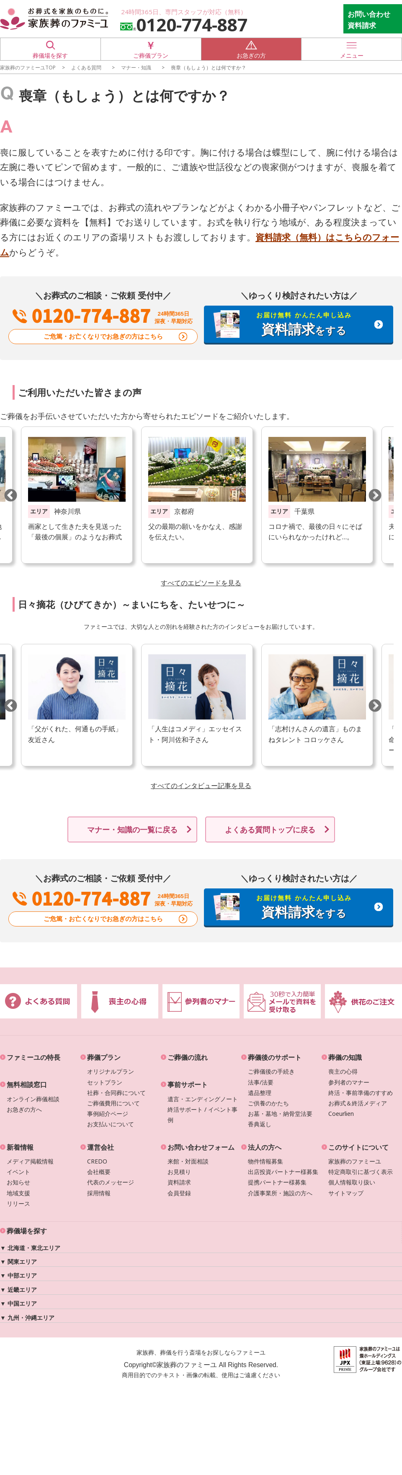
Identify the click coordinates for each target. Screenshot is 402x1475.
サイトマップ (345, 1193)
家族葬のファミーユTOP (28, 67)
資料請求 (179, 1182)
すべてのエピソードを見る (201, 582)
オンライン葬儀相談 (33, 1099)
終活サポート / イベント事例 (202, 1114)
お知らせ (18, 1182)
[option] (197, 495)
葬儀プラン (104, 1057)
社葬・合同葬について (116, 1093)
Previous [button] (10, 495)
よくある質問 (86, 67)
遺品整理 (259, 1093)
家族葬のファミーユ (354, 1161)
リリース (18, 1203)
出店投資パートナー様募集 (283, 1172)
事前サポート (188, 1084)
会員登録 (179, 1193)
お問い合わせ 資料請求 (369, 19)
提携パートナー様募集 (277, 1182)
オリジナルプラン (110, 1071)
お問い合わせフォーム (201, 1147)
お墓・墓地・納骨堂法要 (280, 1114)
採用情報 (99, 1193)
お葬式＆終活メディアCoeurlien (357, 1108)
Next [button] (374, 495)
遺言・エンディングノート (203, 1099)
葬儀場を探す (50, 48)
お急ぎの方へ (24, 1109)
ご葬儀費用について (113, 1103)
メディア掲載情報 (30, 1161)
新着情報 (20, 1147)
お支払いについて (110, 1124)
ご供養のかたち (268, 1103)
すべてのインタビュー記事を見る (201, 785)
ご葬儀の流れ (188, 1057)
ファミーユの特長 (33, 1057)
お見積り (179, 1172)
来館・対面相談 (188, 1161)
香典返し (259, 1124)
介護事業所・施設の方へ (280, 1193)
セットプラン (104, 1082)
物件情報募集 (265, 1161)
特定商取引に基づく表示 (360, 1172)
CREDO (97, 1161)
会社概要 (99, 1172)
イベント (18, 1172)
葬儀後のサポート (275, 1057)
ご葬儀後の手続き (271, 1071)
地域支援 (18, 1193)
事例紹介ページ (107, 1114)
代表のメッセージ (110, 1182)
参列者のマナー (348, 1082)
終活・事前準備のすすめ (360, 1093)
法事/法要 (260, 1082)
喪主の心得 (343, 1071)
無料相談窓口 (27, 1084)
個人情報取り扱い (351, 1182)
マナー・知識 (136, 67)
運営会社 (100, 1147)
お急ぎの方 (251, 48)
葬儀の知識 (345, 1057)
